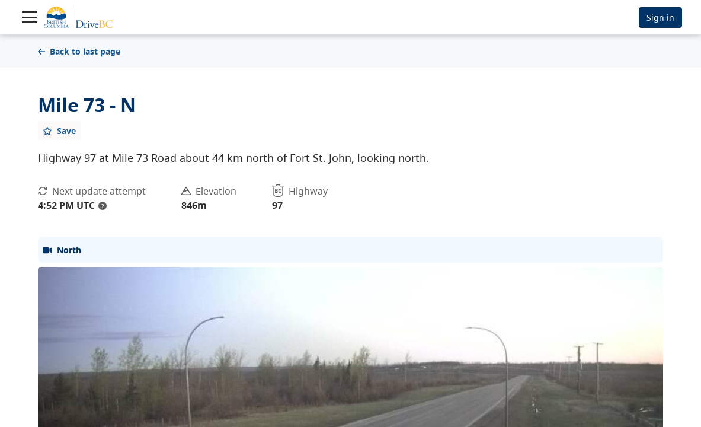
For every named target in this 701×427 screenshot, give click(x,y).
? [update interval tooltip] (102, 206)
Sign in (660, 17)
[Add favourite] (59, 130)
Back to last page (79, 51)
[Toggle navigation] (29, 17)
